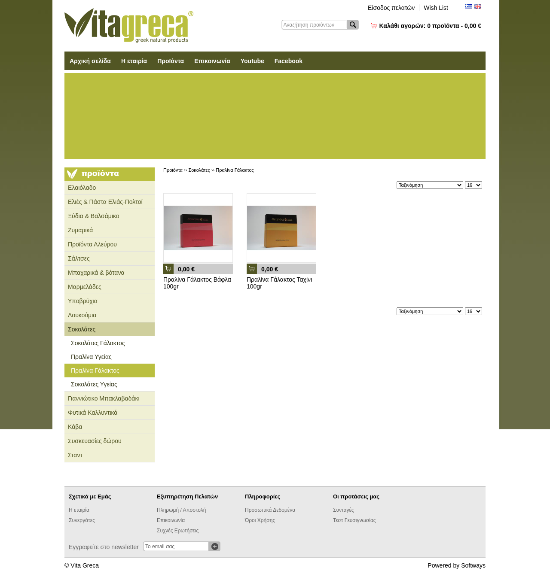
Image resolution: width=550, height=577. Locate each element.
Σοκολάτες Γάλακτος (98, 343)
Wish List (436, 7)
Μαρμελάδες (84, 286)
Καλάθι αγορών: (430, 25)
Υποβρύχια (83, 301)
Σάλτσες (79, 258)
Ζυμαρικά (80, 230)
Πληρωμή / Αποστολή (181, 510)
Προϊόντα (170, 61)
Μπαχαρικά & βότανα (96, 272)
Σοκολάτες (81, 329)
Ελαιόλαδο (82, 187)
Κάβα (75, 426)
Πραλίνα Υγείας (91, 356)
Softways (473, 565)
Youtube (252, 61)
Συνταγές (343, 510)
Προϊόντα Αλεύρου (92, 244)
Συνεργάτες (82, 520)
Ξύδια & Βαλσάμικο (93, 216)
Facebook (288, 61)
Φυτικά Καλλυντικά (92, 412)
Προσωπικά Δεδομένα (270, 510)
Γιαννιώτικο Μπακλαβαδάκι (104, 398)
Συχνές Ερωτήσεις (178, 531)
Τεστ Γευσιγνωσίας (354, 520)
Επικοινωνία (212, 61)
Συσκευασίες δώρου (95, 440)
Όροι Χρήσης (260, 520)
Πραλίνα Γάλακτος (95, 370)
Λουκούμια (82, 315)
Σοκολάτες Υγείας (94, 384)
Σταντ (75, 455)
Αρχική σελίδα (90, 61)
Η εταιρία (134, 61)
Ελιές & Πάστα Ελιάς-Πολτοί (105, 201)
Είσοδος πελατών (391, 7)
